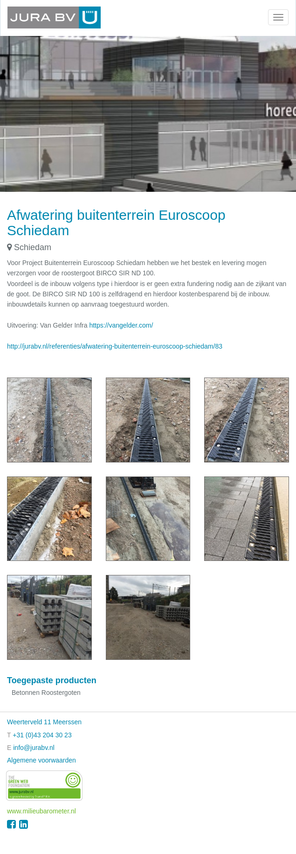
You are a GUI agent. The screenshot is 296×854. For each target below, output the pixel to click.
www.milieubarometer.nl (41, 811)
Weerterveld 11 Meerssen (44, 722)
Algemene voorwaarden (41, 760)
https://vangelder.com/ (121, 325)
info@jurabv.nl (34, 747)
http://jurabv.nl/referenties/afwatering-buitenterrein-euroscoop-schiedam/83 (114, 346)
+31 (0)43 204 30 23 (42, 735)
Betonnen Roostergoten (46, 692)
